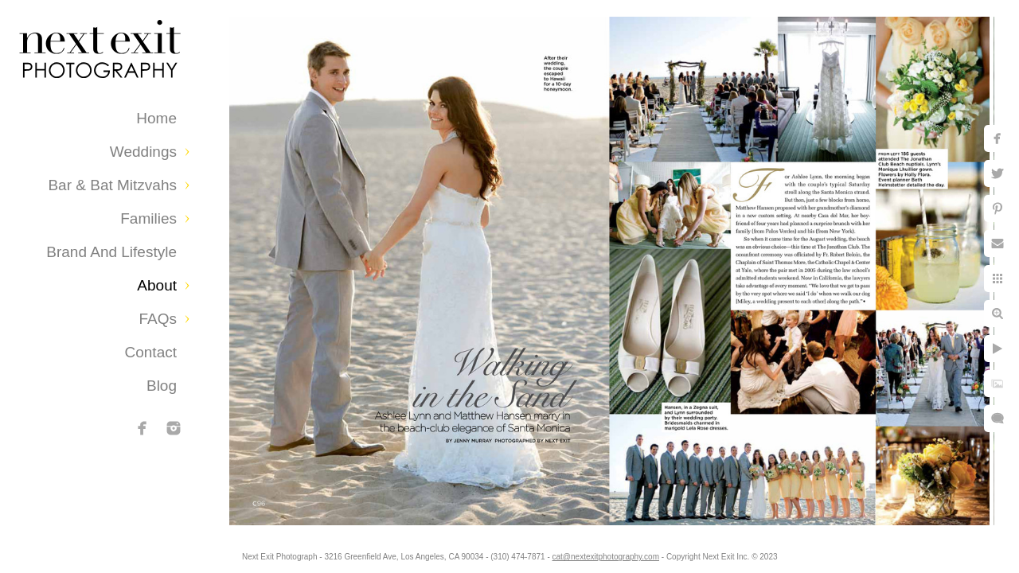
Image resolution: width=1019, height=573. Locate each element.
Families (148, 218)
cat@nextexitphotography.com (618, 552)
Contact (151, 352)
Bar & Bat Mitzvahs (112, 185)
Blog (161, 385)
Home (156, 118)
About (157, 285)
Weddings (143, 151)
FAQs (158, 318)
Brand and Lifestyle (111, 252)
